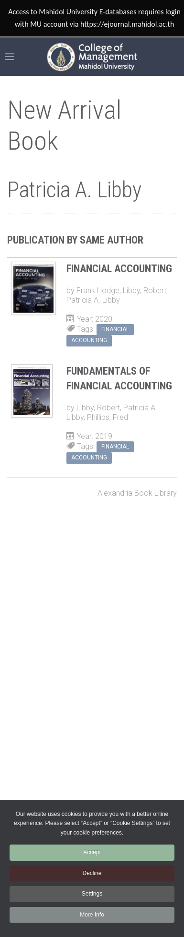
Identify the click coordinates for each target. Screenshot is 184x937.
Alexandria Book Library (137, 493)
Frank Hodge (97, 290)
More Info (92, 914)
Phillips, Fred (107, 417)
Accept (92, 852)
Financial (115, 329)
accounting (89, 340)
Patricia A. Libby (93, 300)
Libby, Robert (144, 290)
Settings (92, 893)
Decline (91, 873)
